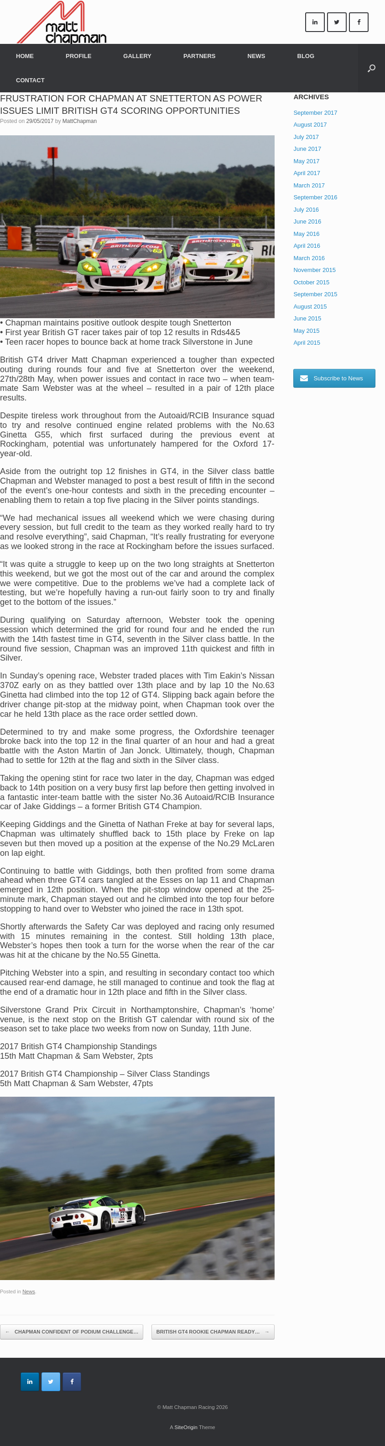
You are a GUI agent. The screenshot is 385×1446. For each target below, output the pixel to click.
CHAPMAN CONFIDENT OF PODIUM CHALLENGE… (71, 1332)
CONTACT (30, 80)
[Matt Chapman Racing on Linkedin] (315, 22)
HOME (25, 56)
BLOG (306, 56)
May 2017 (306, 161)
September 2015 (315, 294)
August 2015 (310, 306)
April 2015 (306, 342)
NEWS (256, 56)
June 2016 (307, 221)
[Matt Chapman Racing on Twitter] (337, 22)
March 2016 (309, 258)
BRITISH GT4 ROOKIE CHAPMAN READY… (213, 1332)
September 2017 (315, 112)
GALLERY (137, 56)
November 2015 (314, 270)
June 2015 (307, 318)
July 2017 (306, 136)
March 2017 (309, 185)
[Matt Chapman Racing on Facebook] (359, 22)
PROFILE (78, 56)
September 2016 (315, 197)
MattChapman (79, 121)
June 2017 (307, 148)
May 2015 (306, 330)
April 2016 (306, 245)
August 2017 (310, 124)
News (28, 1291)
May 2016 (306, 233)
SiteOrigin (186, 1427)
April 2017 (306, 173)
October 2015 (311, 282)
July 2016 (306, 209)
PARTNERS (199, 56)
